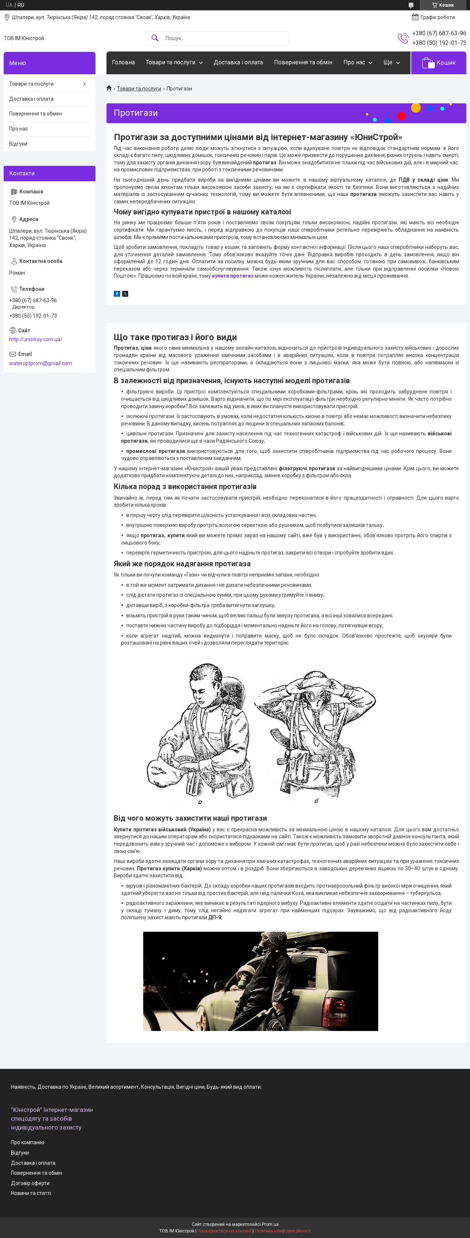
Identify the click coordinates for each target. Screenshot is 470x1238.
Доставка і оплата (238, 62)
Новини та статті (31, 1193)
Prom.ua (270, 1224)
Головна (123, 62)
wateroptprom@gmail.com (40, 363)
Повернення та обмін (303, 62)
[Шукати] (155, 38)
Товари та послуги (170, 62)
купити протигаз (233, 276)
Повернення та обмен (35, 114)
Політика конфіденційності (283, 1231)
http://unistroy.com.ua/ (35, 339)
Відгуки (18, 144)
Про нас (354, 62)
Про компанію (27, 1142)
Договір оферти (30, 1183)
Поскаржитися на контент (225, 1231)
